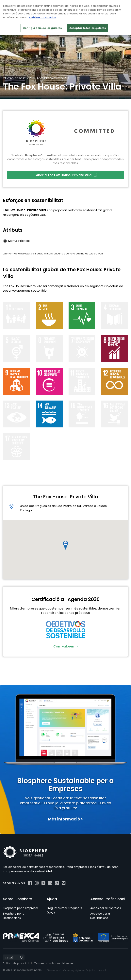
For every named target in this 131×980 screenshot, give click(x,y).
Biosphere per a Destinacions (13, 916)
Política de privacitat (16, 963)
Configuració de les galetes (42, 28)
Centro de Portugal (18, 78)
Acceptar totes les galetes (87, 28)
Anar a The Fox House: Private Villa (66, 175)
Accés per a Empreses (105, 908)
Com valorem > (65, 646)
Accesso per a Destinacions (100, 916)
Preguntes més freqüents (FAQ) (64, 910)
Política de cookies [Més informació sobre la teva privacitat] (42, 17)
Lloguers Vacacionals (52, 78)
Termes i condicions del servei (54, 963)
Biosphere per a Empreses (21, 908)
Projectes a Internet (96, 970)
